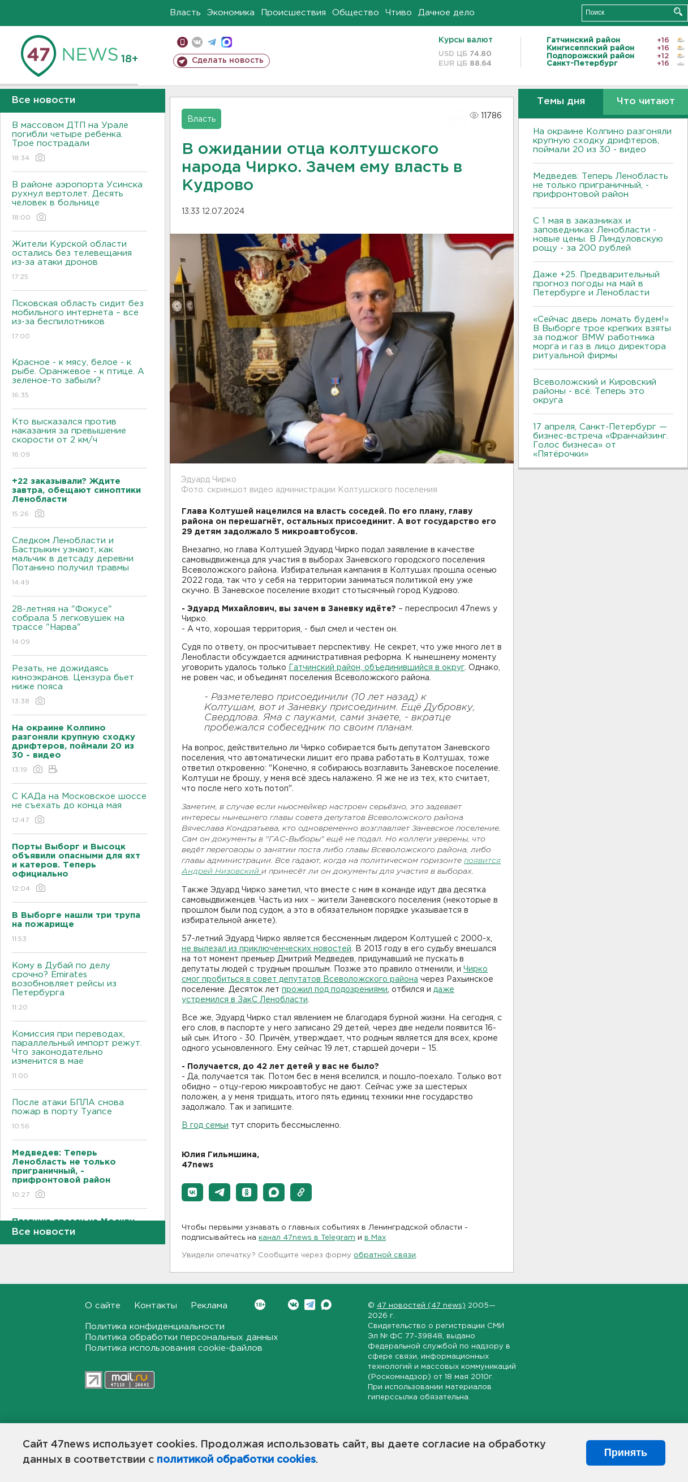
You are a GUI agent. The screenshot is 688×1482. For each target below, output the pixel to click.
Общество (355, 12)
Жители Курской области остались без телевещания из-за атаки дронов (79, 261)
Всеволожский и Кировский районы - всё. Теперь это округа (594, 391)
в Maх (375, 1238)
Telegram (309, 1304)
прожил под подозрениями (335, 989)
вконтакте (197, 42)
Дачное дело (446, 12)
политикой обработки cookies (236, 1459)
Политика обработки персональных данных (181, 1337)
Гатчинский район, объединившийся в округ (377, 667)
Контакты (155, 1305)
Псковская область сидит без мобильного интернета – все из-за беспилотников (79, 320)
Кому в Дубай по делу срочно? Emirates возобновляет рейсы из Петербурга (79, 987)
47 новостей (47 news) (421, 1306)
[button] (192, 1192)
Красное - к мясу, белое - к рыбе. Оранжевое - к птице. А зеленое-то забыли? (79, 379)
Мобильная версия (182, 42)
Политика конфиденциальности (155, 1326)
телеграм (212, 42)
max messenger (226, 42)
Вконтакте (260, 1304)
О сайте (103, 1305)
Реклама (209, 1305)
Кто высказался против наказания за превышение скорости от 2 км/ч (79, 438)
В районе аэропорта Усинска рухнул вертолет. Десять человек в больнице (79, 201)
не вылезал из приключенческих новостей (266, 949)
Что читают (646, 101)
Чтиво (398, 12)
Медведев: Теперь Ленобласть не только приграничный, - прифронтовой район (600, 185)
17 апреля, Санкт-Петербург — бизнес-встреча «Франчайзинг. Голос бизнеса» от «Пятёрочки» (600, 440)
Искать (678, 11)
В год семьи (205, 1125)
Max (326, 1304)
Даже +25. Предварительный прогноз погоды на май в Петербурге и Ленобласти (596, 284)
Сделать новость (228, 60)
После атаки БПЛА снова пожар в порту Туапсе (79, 1115)
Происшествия (293, 12)
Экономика (231, 12)
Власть (185, 12)
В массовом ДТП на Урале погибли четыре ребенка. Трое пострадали (79, 142)
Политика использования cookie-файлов (174, 1348)
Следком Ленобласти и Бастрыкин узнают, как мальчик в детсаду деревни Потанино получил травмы (79, 562)
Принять (625, 1452)
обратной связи (385, 1255)
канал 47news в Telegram (307, 1238)
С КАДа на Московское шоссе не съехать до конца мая (79, 809)
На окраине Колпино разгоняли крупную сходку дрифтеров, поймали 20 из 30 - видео (602, 140)
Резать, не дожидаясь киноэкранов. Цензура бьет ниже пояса (79, 685)
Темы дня (561, 101)
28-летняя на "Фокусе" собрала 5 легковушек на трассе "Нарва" (79, 626)
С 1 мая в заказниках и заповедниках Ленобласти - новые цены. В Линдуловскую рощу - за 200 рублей (598, 234)
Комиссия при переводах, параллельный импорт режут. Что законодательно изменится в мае (79, 1055)
